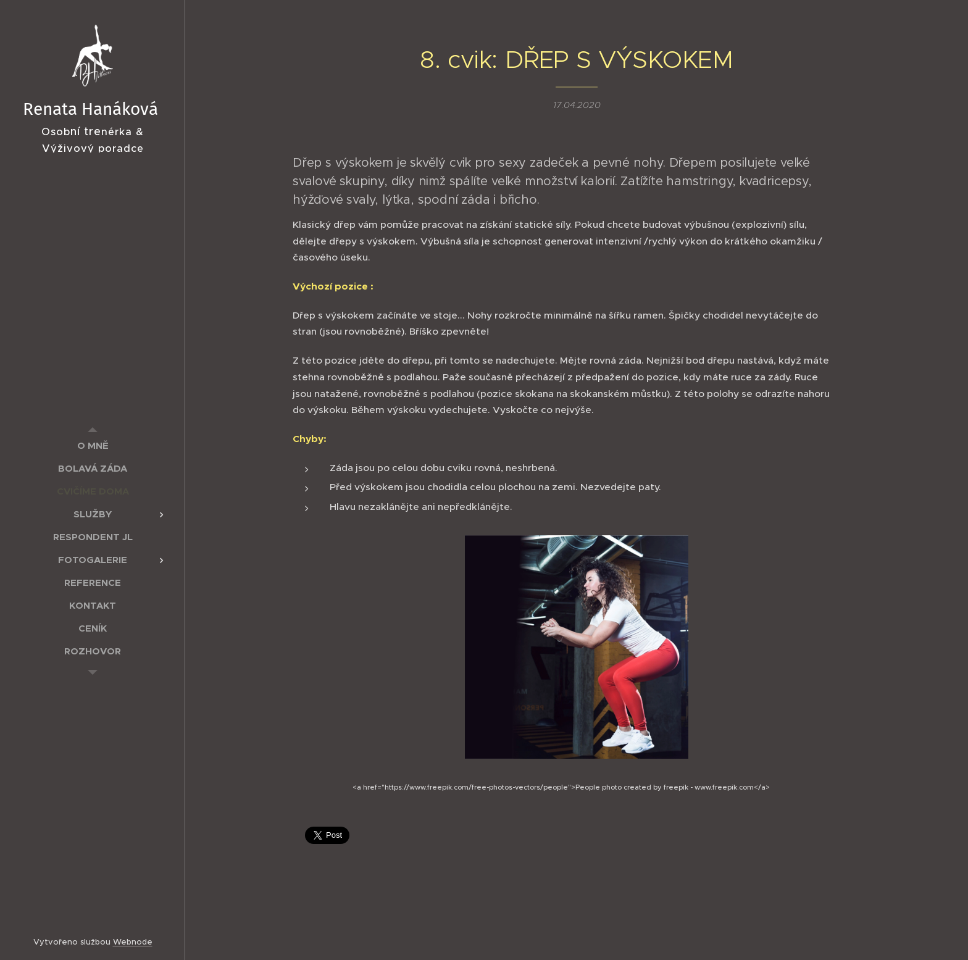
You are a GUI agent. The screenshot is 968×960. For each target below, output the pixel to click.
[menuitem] (93, 445)
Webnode (132, 942)
